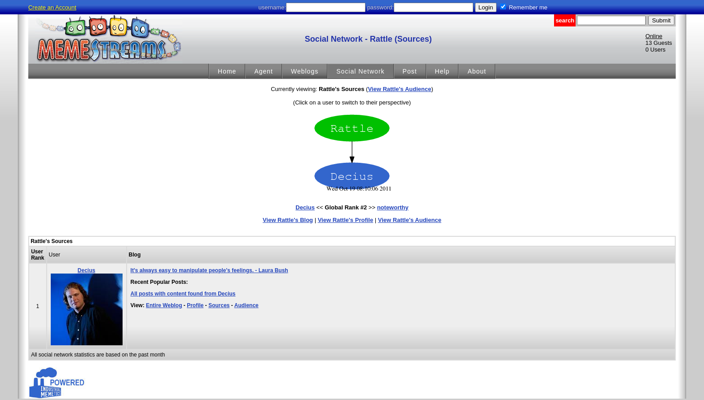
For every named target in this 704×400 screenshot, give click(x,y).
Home (227, 71)
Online (654, 36)
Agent (263, 71)
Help (442, 71)
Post (410, 71)
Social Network (360, 71)
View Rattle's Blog (288, 220)
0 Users (656, 49)
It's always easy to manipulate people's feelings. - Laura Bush (209, 270)
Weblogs (304, 71)
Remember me (528, 7)
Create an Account (52, 7)
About (476, 71)
